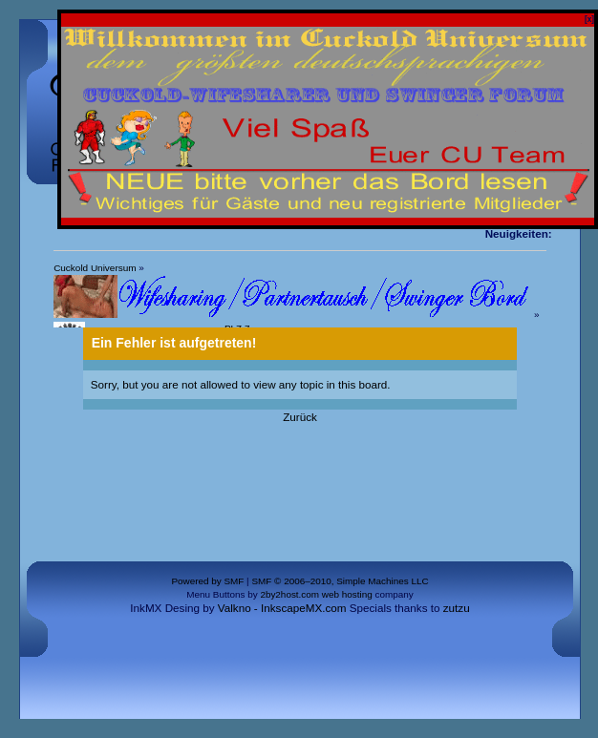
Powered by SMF (207, 581)
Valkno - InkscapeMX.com (282, 607)
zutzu (456, 607)
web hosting (347, 594)
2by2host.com (289, 594)
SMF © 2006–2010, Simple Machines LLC (339, 581)
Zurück (300, 417)
